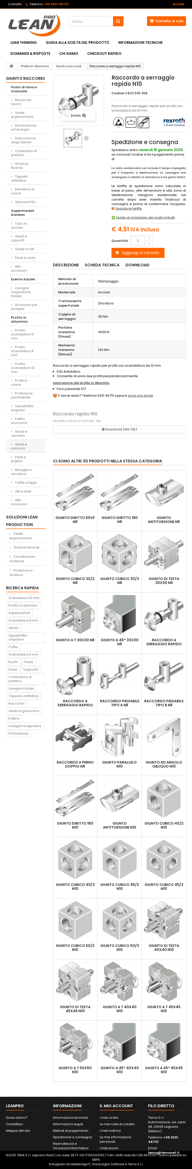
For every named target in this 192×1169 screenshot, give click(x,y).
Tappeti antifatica (19, 178)
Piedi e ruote (25, 257)
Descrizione (66, 265)
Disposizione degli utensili (23, 140)
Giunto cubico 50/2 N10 (75, 948)
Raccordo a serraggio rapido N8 (164, 644)
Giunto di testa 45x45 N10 (75, 1009)
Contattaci (14, 1124)
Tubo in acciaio (19, 225)
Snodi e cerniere (19, 433)
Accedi (178, 4)
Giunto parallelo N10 (119, 764)
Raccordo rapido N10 (75, 414)
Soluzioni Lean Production (22, 520)
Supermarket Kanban (22, 212)
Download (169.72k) (119, 429)
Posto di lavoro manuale (24, 89)
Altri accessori (19, 268)
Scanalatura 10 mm (24, 598)
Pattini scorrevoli (19, 420)
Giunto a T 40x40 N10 (119, 1009)
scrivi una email (140, 395)
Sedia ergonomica (23, 711)
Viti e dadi (22, 491)
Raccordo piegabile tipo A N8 (119, 703)
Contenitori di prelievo (24, 153)
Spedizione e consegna (72, 1137)
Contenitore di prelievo (20, 679)
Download (138, 265)
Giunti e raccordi (19, 446)
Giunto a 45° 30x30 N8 (119, 642)
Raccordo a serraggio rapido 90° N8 (75, 705)
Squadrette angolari (22, 408)
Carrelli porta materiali (22, 558)
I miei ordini (109, 1117)
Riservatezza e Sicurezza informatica (70, 1145)
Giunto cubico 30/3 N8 (119, 581)
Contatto (15, 4)
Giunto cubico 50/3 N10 (119, 948)
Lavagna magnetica (24, 726)
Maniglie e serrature (21, 471)
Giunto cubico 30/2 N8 (75, 581)
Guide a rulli (24, 249)
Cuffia (13, 647)
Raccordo (16, 703)
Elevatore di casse (22, 191)
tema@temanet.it (164, 1152)
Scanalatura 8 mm (23, 620)
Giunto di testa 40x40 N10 (164, 948)
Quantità (120, 240)
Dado (13, 669)
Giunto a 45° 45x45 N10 (164, 1070)
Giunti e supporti (19, 238)
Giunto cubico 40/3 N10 (75, 887)
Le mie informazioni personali (115, 1139)
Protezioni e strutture (21, 572)
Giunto (13, 628)
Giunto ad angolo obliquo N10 (164, 764)
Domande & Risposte (30, 53)
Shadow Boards (19, 165)
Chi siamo (68, 53)
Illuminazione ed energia (23, 127)
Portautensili (18, 733)
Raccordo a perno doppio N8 (75, 764)
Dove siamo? (17, 1117)
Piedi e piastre (18, 459)
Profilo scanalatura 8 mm (22, 351)
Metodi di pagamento (70, 1130)
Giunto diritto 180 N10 (75, 825)
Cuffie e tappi (25, 482)
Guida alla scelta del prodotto (77, 42)
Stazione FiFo (25, 202)
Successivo (86, 138)
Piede (28, 662)
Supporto (30, 669)
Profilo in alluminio (19, 319)
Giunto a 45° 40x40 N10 (119, 1070)
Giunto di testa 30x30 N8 (164, 581)
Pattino (14, 718)
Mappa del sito (18, 1130)
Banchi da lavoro (21, 102)
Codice (118, 93)
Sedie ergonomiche (22, 114)
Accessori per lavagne (24, 306)
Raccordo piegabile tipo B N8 (164, 703)
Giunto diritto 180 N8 (120, 520)
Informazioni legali (68, 1124)
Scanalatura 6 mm (23, 654)
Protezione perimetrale (22, 395)
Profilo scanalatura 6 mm (22, 334)
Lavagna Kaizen (21, 688)
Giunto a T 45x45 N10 (163, 1009)
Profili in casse (19, 382)
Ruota (13, 662)
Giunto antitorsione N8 (164, 520)
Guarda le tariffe (128, 208)
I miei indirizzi (110, 1130)
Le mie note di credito (117, 1124)
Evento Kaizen (23, 279)
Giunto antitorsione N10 (119, 825)
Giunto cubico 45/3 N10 (163, 887)
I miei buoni (109, 1148)
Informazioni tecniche (140, 42)
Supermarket (19, 613)
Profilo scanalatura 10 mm (22, 367)
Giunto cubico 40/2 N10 (164, 825)
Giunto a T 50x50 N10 (75, 1070)
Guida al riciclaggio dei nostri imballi (145, 217)
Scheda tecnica (102, 265)
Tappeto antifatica (23, 696)
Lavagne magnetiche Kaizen (21, 292)
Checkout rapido (104, 53)
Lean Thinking (23, 42)
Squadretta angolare (17, 637)
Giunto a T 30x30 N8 (75, 640)
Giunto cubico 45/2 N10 (119, 887)
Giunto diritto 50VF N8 (75, 520)
